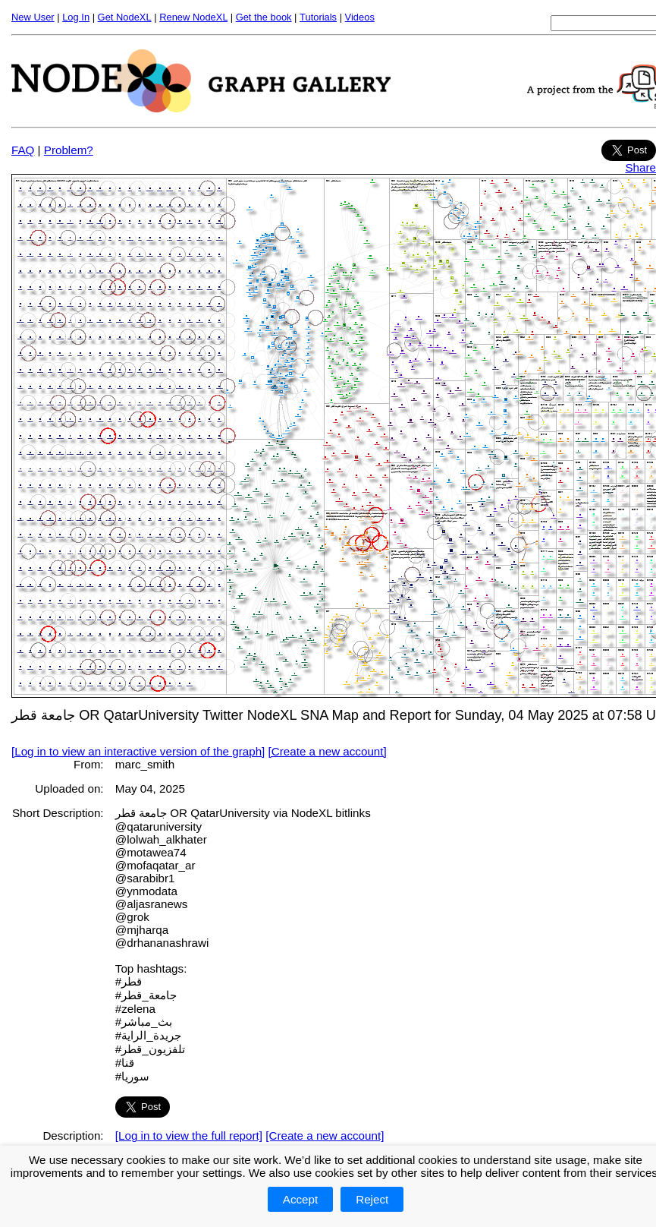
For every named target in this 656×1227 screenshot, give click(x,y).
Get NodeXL (125, 17)
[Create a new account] (327, 751)
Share (640, 167)
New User (33, 17)
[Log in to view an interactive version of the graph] (138, 751)
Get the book (264, 17)
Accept (300, 1199)
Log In (75, 17)
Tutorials (318, 17)
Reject (372, 1199)
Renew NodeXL (193, 17)
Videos (360, 17)
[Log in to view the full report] (188, 1135)
